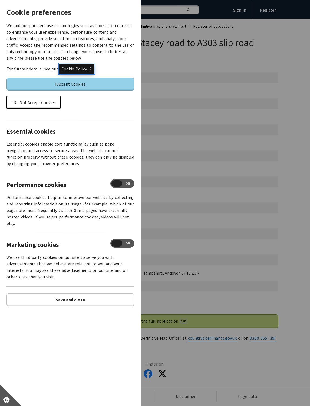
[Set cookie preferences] (11, 395)
